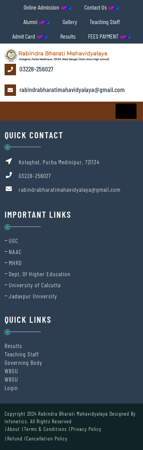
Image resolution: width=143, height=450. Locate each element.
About (13, 429)
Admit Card (30, 36)
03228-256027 (29, 69)
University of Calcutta (35, 284)
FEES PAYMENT (109, 36)
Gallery (70, 21)
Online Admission (48, 7)
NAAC (15, 251)
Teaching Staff (105, 21)
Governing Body (23, 362)
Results (68, 36)
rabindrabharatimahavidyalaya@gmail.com (65, 90)
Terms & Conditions (45, 429)
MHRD (15, 262)
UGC (13, 240)
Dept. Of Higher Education (40, 273)
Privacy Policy (86, 429)
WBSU (11, 370)
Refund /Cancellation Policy (37, 438)
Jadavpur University (33, 295)
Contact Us (101, 7)
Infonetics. (17, 421)
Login (11, 387)
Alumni (36, 21)
